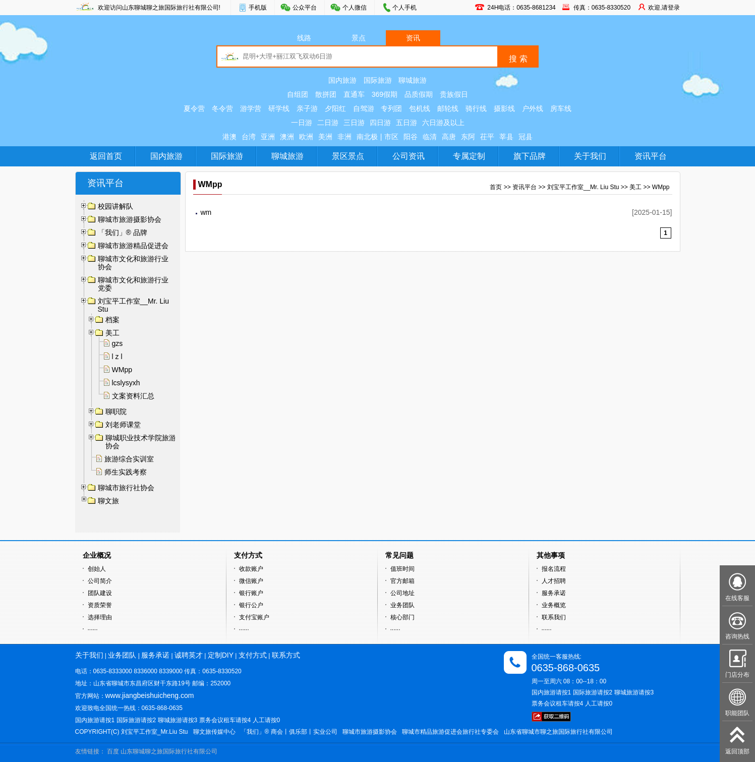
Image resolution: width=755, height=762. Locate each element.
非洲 (344, 137)
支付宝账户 (254, 617)
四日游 (380, 123)
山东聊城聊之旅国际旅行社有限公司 (169, 751)
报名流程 (554, 568)
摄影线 (504, 108)
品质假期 (418, 94)
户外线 (532, 108)
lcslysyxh (126, 383)
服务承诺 (554, 593)
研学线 (278, 108)
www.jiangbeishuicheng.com (149, 695)
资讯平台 (650, 156)
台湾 (249, 137)
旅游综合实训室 (129, 459)
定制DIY (221, 655)
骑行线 (476, 108)
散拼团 (325, 94)
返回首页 (106, 156)
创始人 (97, 568)
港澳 (229, 137)
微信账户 (251, 580)
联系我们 (554, 617)
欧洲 (306, 137)
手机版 (258, 7)
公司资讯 (408, 156)
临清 (430, 137)
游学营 (250, 108)
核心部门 (402, 617)
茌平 (487, 137)
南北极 (367, 137)
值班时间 (402, 568)
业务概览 (554, 605)
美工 (635, 187)
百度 (113, 751)
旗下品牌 (529, 156)
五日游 (406, 123)
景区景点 (348, 156)
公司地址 (402, 593)
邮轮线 (447, 108)
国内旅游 (342, 80)
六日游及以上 (443, 123)
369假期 (384, 94)
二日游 (327, 123)
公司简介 (100, 580)
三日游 (354, 123)
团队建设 (100, 593)
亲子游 (307, 108)
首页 (496, 187)
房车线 (560, 108)
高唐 (449, 137)
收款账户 (251, 568)
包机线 (419, 108)
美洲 (325, 137)
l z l (117, 357)
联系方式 (286, 655)
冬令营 (222, 108)
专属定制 (469, 156)
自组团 (297, 94)
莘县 (506, 137)
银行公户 (251, 605)
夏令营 (194, 108)
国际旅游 (378, 80)
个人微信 (354, 7)
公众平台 (305, 7)
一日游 (301, 123)
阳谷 (410, 137)
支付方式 (253, 655)
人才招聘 (554, 580)
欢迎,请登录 (664, 7)
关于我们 (590, 156)
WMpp (122, 370)
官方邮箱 (402, 580)
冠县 (525, 137)
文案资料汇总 (133, 396)
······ (93, 629)
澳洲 (287, 137)
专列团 (391, 108)
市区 (391, 137)
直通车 (354, 94)
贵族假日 (454, 94)
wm (206, 212)
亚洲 (268, 137)
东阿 (468, 137)
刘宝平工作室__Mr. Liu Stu (583, 187)
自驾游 (363, 108)
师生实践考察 (125, 472)
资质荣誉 (100, 605)
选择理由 (100, 617)
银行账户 (251, 593)
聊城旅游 (412, 80)
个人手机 (404, 7)
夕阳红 (335, 108)
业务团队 (402, 605)
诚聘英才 (189, 655)
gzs (117, 343)
